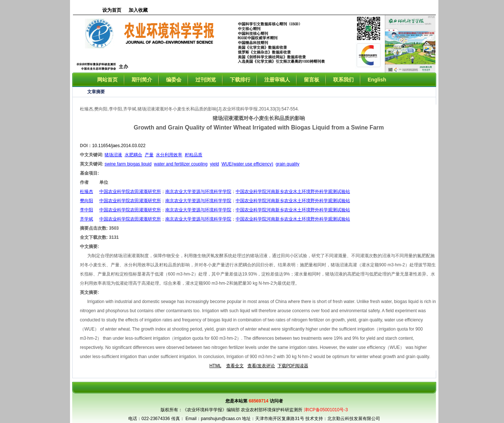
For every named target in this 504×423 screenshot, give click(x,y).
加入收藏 (138, 10)
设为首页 (111, 10)
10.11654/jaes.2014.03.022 (118, 145)
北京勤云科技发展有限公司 (353, 418)
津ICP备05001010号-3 (326, 409)
